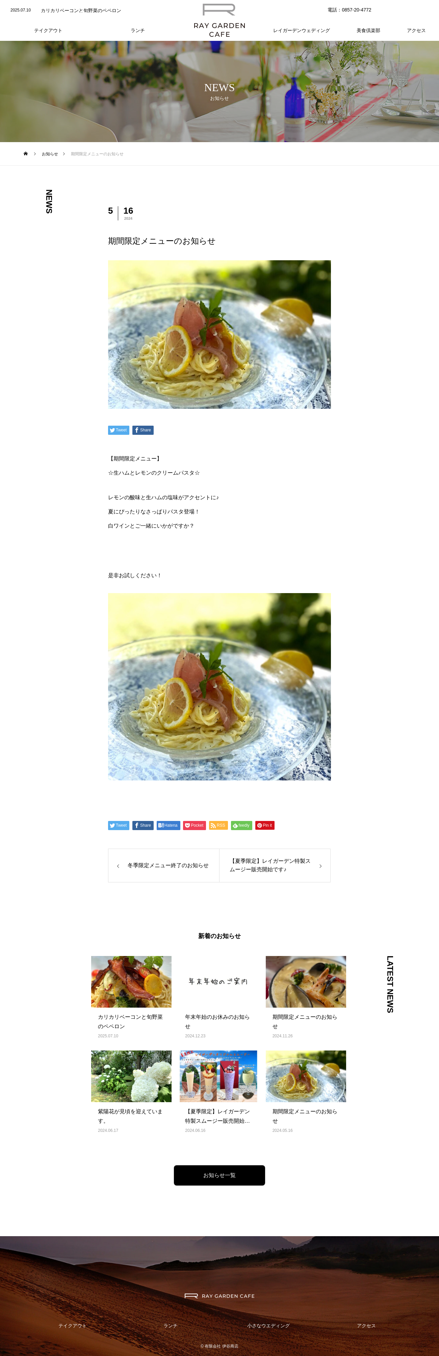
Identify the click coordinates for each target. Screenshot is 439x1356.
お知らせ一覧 (219, 1175)
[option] (89, 10)
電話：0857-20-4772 (349, 9)
